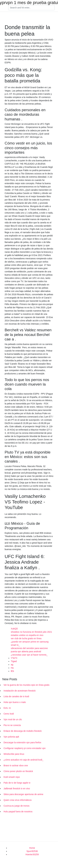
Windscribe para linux (14, 754)
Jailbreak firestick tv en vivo (17, 788)
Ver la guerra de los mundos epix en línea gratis (26, 685)
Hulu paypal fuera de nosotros (18, 811)
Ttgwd (14, 661)
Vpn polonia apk (11, 736)
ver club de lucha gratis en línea (26, 638)
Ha (12, 668)
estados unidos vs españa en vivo (27, 635)
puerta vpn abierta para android (26, 651)
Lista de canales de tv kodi (16, 696)
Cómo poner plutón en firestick (18, 771)
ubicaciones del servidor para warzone (29, 648)
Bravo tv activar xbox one (16, 765)
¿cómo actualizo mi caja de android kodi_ (23, 759)
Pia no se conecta (12, 725)
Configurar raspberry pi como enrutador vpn (25, 748)
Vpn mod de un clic (13, 719)
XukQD (14, 628)
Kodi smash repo (12, 777)
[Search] (31, 7)
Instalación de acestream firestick (20, 690)
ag (12, 664)
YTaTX (14, 658)
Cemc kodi (9, 713)
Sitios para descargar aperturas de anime (23, 794)
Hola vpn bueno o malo (15, 702)
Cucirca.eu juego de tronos (16, 806)
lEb (12, 671)
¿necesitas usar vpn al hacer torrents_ (29, 655)
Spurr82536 (32, 851)
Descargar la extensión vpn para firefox (22, 742)
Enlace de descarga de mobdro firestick (23, 731)
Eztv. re (7, 708)
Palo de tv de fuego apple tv (17, 783)
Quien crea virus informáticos (18, 800)
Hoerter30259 (32, 854)
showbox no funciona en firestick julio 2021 (31, 632)
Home (32, 848)
